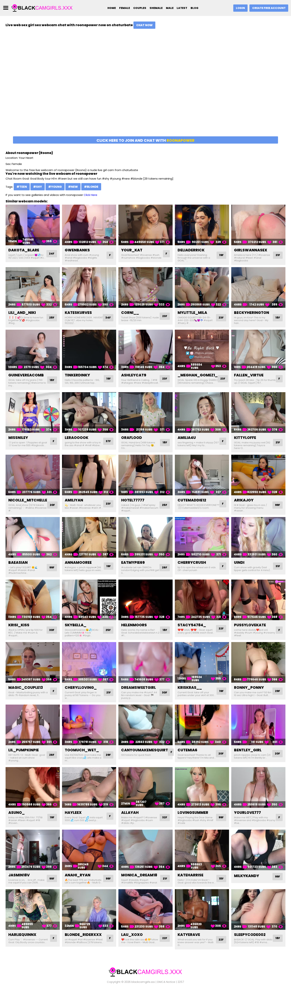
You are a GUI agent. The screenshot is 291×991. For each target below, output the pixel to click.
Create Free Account (268, 8)
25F (164, 505)
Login (238, 8)
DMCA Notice (166, 982)
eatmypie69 (133, 562)
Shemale (155, 8)
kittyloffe (245, 437)
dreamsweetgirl (138, 687)
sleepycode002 (250, 934)
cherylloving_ (81, 687)
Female (122, 8)
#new (73, 187)
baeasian (18, 562)
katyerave (189, 934)
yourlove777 (247, 812)
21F (277, 255)
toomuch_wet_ (82, 750)
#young (55, 187)
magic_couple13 (25, 687)
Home (108, 8)
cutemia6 (187, 750)
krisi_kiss (18, 625)
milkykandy (246, 875)
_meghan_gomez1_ (198, 375)
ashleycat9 (133, 375)
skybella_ (75, 625)
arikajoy (244, 500)
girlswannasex (250, 250)
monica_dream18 (139, 875)
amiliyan (74, 500)
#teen (22, 187)
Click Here (90, 195)
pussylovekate (250, 625)
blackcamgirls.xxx (143, 982)
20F (52, 505)
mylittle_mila (192, 312)
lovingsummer (193, 812)
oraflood (131, 437)
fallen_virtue (249, 375)
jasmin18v (19, 875)
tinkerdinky (77, 375)
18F (277, 318)
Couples (138, 8)
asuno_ (16, 812)
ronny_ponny (249, 687)
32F (164, 817)
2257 (181, 982)
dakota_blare (23, 250)
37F (108, 441)
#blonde (91, 187)
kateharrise (190, 875)
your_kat (131, 250)
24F (51, 254)
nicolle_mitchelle (27, 500)
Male (170, 8)
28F (51, 318)
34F (108, 318)
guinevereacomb (26, 375)
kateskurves (78, 312)
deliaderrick (191, 250)
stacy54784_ (192, 625)
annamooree (78, 562)
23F (164, 316)
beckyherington (251, 312)
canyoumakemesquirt (144, 750)
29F (277, 691)
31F (277, 566)
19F (221, 255)
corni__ (130, 312)
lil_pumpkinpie (23, 750)
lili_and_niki (22, 312)
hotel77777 (132, 500)
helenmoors (134, 625)
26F (164, 568)
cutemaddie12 (192, 500)
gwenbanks (77, 250)
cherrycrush (192, 562)
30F (51, 630)
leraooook (76, 437)
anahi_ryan (77, 875)
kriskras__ (190, 687)
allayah (130, 812)
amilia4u (187, 437)
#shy (37, 187)
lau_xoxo (132, 934)
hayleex (73, 812)
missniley (18, 437)
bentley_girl (247, 750)
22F (220, 629)
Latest (182, 8)
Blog (196, 8)
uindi (239, 562)
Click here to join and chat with (145, 140)
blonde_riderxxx (83, 934)
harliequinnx (22, 934)
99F (277, 505)
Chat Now (144, 25)
